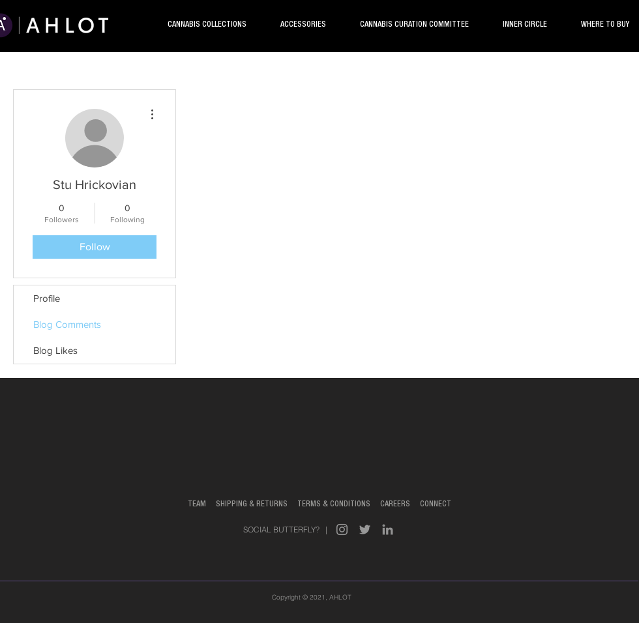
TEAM (197, 504)
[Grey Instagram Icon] (341, 529)
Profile (46, 298)
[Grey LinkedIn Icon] (387, 529)
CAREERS (395, 504)
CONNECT (434, 504)
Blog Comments (67, 324)
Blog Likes (55, 350)
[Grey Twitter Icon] (364, 529)
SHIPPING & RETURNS (256, 504)
